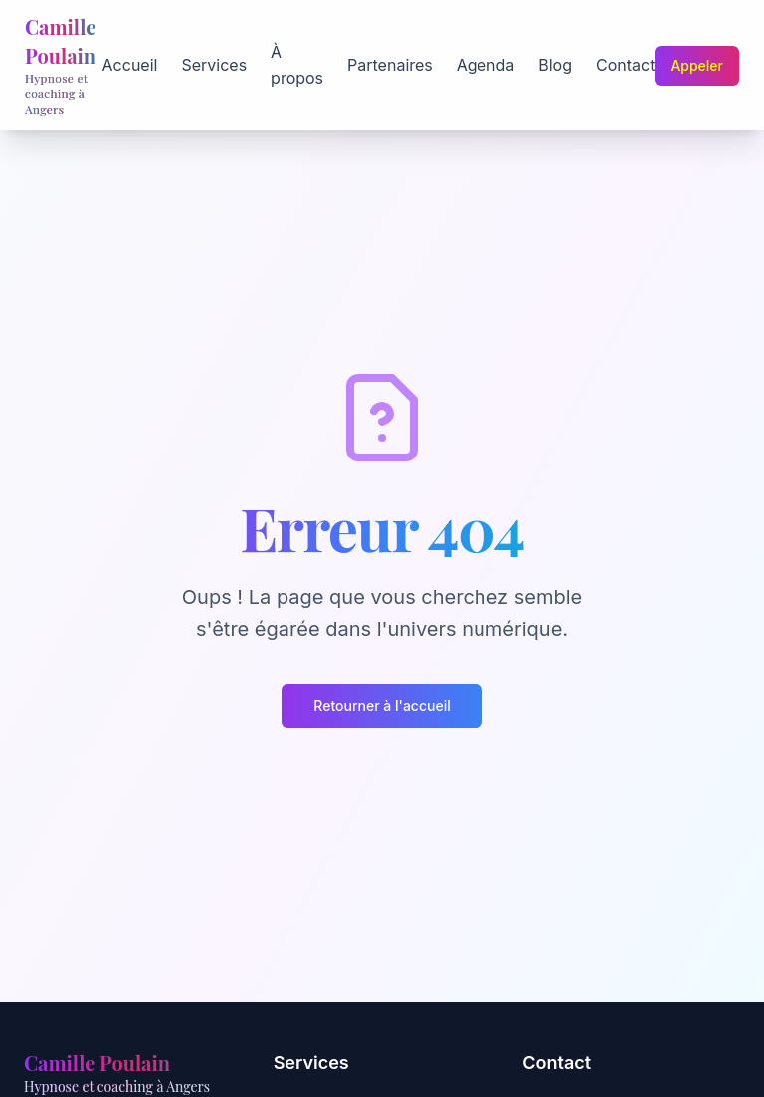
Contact (625, 65)
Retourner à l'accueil (381, 705)
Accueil (130, 65)
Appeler (696, 65)
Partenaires (390, 65)
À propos (297, 65)
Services (214, 65)
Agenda (485, 65)
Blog (555, 65)
